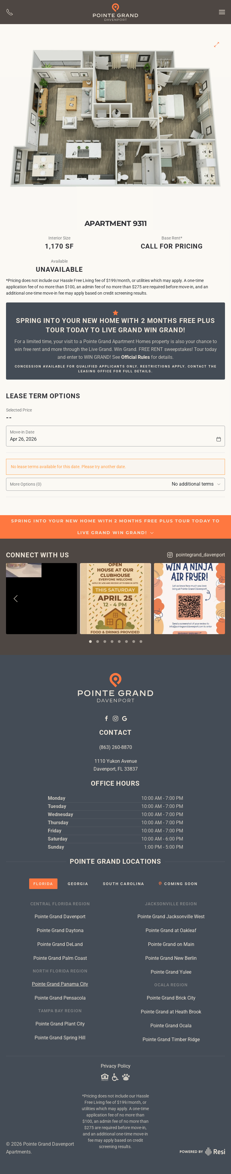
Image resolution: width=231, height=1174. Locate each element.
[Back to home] (115, 12)
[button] (222, 12)
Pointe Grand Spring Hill (60, 1038)
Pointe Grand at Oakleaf (171, 930)
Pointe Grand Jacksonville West (171, 916)
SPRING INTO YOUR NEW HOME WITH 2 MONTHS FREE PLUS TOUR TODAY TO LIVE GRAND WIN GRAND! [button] (115, 526)
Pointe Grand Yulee (171, 972)
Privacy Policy (116, 1066)
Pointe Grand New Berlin (171, 958)
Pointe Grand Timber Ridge (171, 1039)
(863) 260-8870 (115, 747)
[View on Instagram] (41, 598)
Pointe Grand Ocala (171, 1025)
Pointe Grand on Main (171, 944)
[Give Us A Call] (9, 11)
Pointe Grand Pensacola (60, 998)
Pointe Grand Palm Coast (60, 958)
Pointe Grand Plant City (60, 1024)
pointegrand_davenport (196, 555)
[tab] (90, 641)
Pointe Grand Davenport (60, 916)
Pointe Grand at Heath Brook (171, 1012)
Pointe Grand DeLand (60, 944)
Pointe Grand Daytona (60, 930)
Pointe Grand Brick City (171, 998)
